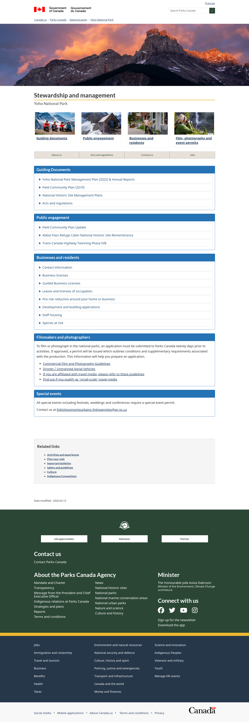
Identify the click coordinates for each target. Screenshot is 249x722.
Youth (159, 668)
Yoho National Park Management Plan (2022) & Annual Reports (88, 179)
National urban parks (110, 603)
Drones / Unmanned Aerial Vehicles (69, 369)
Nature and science (109, 608)
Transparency (44, 588)
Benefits (39, 676)
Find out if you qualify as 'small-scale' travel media (80, 379)
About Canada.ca (101, 713)
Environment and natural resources (118, 645)
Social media (42, 713)
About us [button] (57, 154)
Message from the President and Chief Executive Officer (62, 594)
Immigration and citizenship (53, 653)
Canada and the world (109, 684)
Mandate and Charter (49, 583)
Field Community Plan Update (64, 227)
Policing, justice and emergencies (117, 668)
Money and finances (107, 691)
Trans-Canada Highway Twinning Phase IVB (74, 243)
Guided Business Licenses (61, 283)
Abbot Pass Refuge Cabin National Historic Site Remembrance (87, 235)
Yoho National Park (102, 20)
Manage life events (167, 676)
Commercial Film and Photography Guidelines (76, 363)
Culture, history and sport (111, 660)
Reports (39, 611)
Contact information (57, 267)
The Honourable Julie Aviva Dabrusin (186, 586)
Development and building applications (71, 307)
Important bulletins (59, 463)
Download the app (171, 625)
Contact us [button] (147, 154)
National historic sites (111, 588)
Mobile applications (70, 713)
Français (210, 3)
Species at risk (52, 323)
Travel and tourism (46, 660)
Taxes (38, 691)
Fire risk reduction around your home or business (78, 299)
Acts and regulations (57, 203)
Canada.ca (40, 20)
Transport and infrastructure (113, 676)
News (99, 583)
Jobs (37, 645)
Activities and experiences (63, 454)
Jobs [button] (192, 154)
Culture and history (109, 613)
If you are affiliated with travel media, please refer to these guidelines (93, 374)
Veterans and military (169, 660)
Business (40, 668)
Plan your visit (56, 459)
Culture (52, 472)
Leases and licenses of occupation (67, 291)
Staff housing (52, 315)
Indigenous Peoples (168, 653)
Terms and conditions (50, 617)
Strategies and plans (49, 606)
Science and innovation (170, 645)
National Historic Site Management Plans (72, 195)
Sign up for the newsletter (177, 620)
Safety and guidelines (60, 467)
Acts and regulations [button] (102, 154)
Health (38, 684)
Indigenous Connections (62, 476)
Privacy (159, 713)
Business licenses (55, 275)
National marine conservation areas (121, 598)
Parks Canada (58, 20)
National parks (78, 20)
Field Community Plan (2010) (63, 187)
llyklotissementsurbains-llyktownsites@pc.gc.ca (92, 409)
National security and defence (114, 653)
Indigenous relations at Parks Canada (61, 601)
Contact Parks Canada (50, 562)
